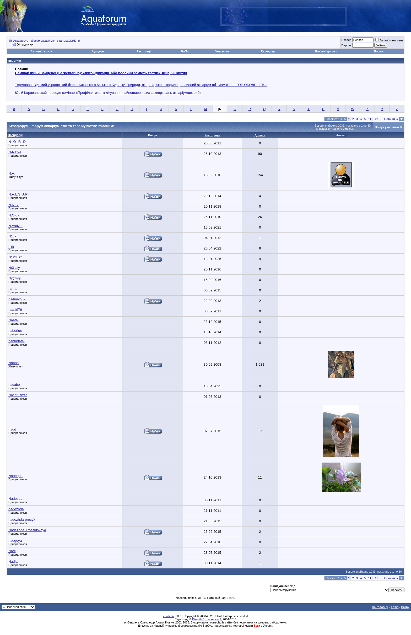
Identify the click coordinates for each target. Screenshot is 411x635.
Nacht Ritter (17, 395)
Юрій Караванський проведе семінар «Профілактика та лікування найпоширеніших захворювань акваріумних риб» (108, 93)
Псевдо (346, 39)
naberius (15, 331)
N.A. (11, 173)
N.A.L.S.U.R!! (18, 194)
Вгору (405, 607)
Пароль (346, 45)
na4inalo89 (16, 299)
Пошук (378, 51)
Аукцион (98, 51)
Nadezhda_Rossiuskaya (27, 530)
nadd (12, 429)
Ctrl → (378, 119)
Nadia (13, 561)
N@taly (14, 268)
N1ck (12, 236)
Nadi (11, 551)
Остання (391, 119)
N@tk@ (14, 278)
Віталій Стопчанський (206, 619)
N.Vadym (15, 226)
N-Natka (14, 152)
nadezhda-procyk (21, 520)
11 (369, 119)
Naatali (13, 320)
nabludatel (16, 341)
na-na (12, 289)
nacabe (14, 385)
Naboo (13, 363)
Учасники (222, 51)
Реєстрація (144, 51)
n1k (11, 247)
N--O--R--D (17, 142)
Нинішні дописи (326, 51)
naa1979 (15, 310)
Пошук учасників (387, 127)
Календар (268, 51)
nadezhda (16, 509)
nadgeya (15, 540)
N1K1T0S (16, 257)
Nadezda (15, 499)
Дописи (260, 135)
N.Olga (13, 215)
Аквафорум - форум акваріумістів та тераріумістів (46, 40)
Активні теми (40, 51)
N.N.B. (13, 205)
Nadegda (15, 476)
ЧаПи (185, 51)
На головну (380, 607)
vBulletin (168, 616)
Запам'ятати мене (389, 40)
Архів (394, 607)
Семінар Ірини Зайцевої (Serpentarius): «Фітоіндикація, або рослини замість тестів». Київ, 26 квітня (101, 73)
